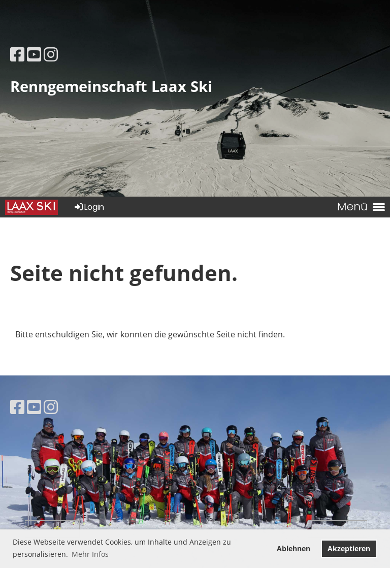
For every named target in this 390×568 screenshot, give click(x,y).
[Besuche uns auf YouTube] (34, 54)
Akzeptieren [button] (349, 548)
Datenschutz (337, 528)
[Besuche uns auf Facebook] (17, 54)
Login (88, 207)
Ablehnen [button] (293, 548)
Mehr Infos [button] (90, 554)
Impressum (52, 528)
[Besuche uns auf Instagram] (51, 54)
